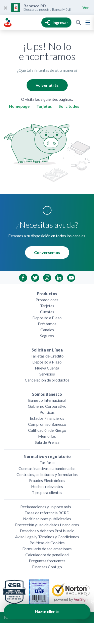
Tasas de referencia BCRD (47, 512)
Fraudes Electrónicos (47, 480)
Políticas (47, 412)
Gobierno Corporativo (47, 406)
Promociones (47, 299)
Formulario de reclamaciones (47, 548)
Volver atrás (47, 85)
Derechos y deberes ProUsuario (47, 530)
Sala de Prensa (47, 442)
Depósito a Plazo (47, 317)
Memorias (47, 436)
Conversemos (47, 252)
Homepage (19, 106)
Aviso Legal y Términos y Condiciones (47, 536)
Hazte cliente (47, 611)
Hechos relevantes (47, 486)
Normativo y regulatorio (47, 456)
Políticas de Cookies (47, 542)
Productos (47, 293)
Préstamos (47, 323)
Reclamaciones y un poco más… (47, 506)
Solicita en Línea (47, 350)
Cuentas (47, 311)
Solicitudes (69, 106)
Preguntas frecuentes (47, 560)
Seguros (47, 335)
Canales (47, 329)
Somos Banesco (47, 394)
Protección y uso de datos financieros (47, 524)
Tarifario (47, 462)
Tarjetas (44, 106)
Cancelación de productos (47, 380)
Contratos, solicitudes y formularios (47, 474)
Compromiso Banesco (47, 424)
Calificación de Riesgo (47, 430)
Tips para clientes (47, 492)
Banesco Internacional (47, 400)
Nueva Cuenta (47, 368)
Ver (85, 7)
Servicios (47, 374)
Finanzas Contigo (47, 566)
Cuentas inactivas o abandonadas (47, 468)
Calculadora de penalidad (47, 554)
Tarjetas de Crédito (47, 356)
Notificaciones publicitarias (47, 518)
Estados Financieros (47, 418)
